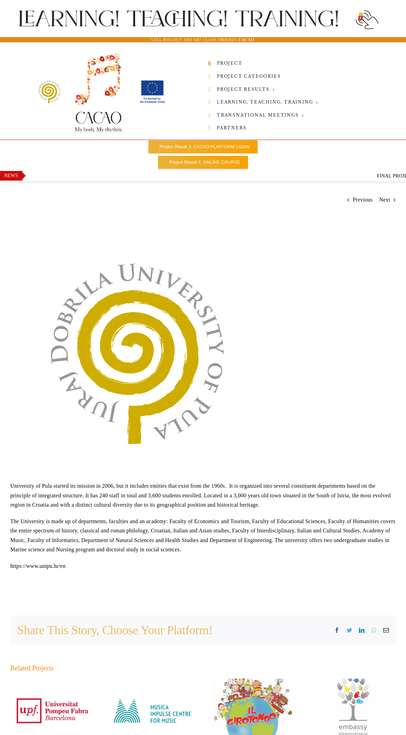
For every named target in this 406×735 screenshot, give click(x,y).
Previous (363, 200)
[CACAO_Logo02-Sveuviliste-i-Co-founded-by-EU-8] (101, 55)
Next (384, 200)
